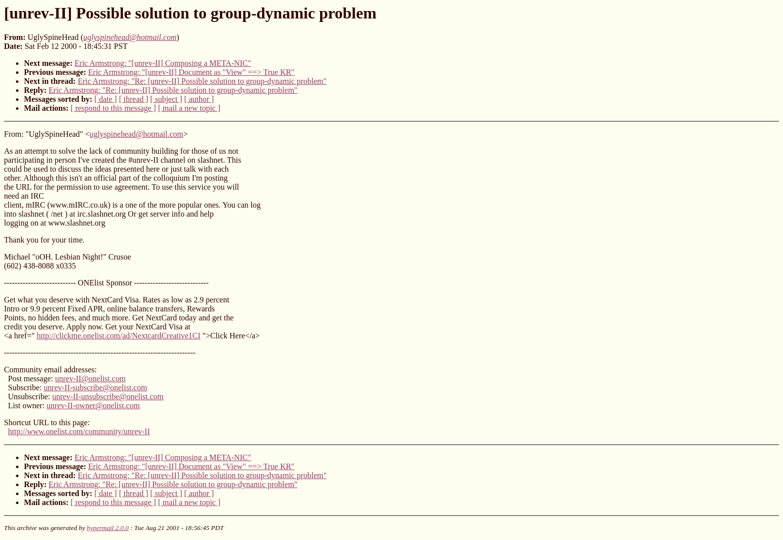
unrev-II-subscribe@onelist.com (95, 387)
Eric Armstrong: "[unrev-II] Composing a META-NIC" (162, 63)
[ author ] (199, 99)
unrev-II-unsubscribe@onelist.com (107, 396)
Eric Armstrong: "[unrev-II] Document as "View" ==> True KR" (191, 72)
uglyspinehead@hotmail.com (136, 134)
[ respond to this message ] (113, 108)
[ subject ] (166, 99)
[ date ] (105, 99)
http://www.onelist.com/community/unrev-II (79, 431)
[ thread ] (133, 99)
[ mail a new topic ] (189, 108)
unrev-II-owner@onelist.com (93, 405)
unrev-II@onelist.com (90, 378)
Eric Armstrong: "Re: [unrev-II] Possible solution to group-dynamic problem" (202, 81)
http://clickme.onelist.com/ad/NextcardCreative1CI (118, 335)
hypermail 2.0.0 (108, 528)
